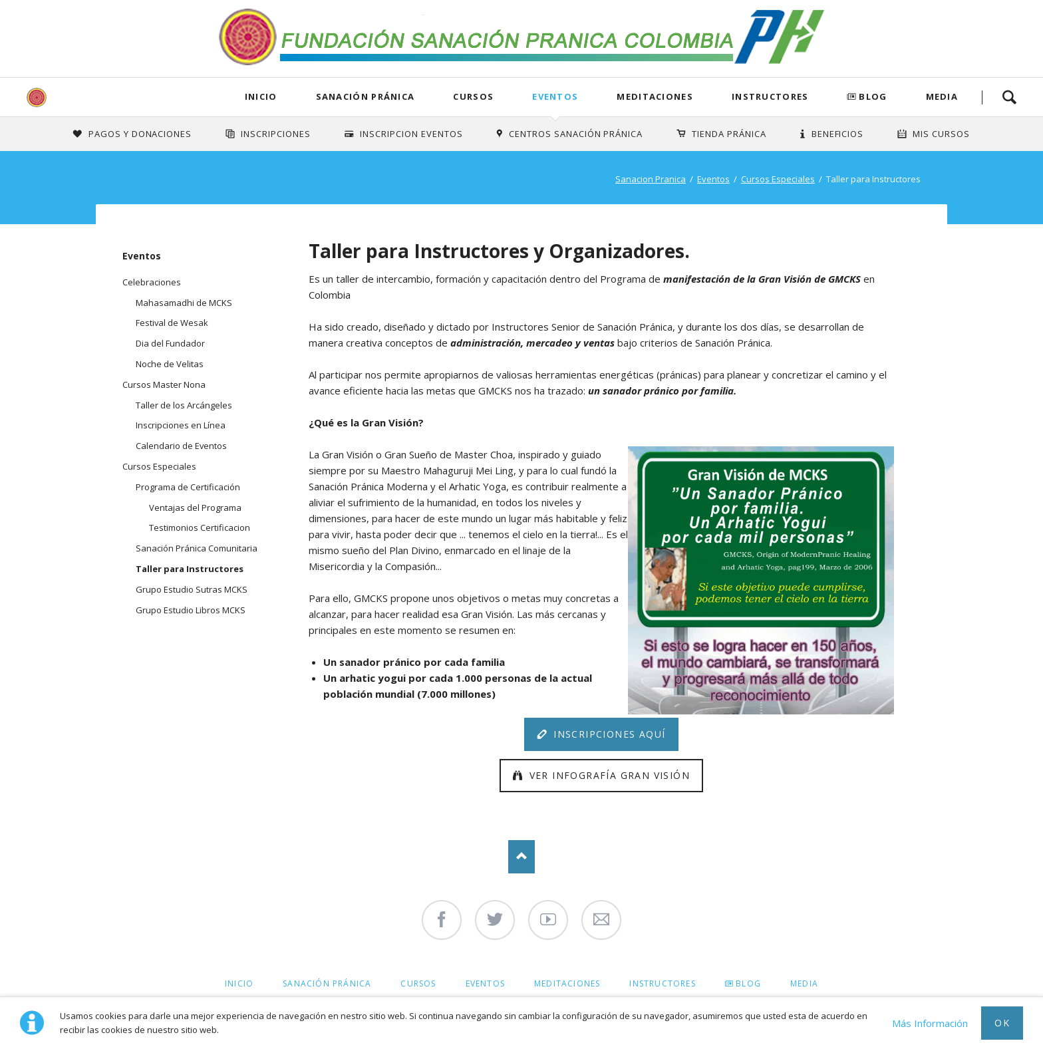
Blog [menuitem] (748, 983)
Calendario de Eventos (181, 446)
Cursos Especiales (778, 179)
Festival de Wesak (172, 323)
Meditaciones (655, 96)
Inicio (261, 96)
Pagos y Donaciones (140, 134)
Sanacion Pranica (650, 179)
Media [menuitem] (804, 983)
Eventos (555, 96)
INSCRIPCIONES (276, 134)
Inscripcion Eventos (411, 134)
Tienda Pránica (729, 134)
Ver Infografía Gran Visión (607, 775)
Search (1009, 97)
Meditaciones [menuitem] (567, 983)
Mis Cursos (941, 134)
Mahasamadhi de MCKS (184, 303)
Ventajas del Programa (195, 508)
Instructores (770, 96)
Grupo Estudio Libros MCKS (190, 610)
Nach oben (521, 856)
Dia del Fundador (170, 343)
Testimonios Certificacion (199, 527)
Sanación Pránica (365, 96)
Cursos (473, 96)
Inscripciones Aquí (608, 734)
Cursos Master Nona (164, 384)
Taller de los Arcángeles (184, 405)
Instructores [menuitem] (662, 983)
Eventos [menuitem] (485, 983)
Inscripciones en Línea (180, 425)
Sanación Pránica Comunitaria (196, 548)
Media (942, 96)
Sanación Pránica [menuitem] (327, 983)
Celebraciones (151, 282)
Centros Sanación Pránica (576, 134)
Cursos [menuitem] (418, 983)
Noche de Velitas (170, 364)
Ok (1002, 1022)
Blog (873, 96)
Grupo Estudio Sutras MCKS (191, 589)
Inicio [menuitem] (239, 983)
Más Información (930, 1023)
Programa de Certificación (188, 487)
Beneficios (838, 134)
